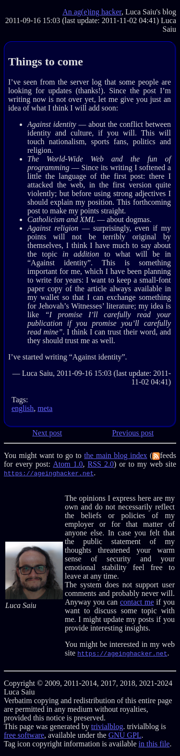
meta (44, 408)
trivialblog (107, 726)
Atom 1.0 (68, 464)
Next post (47, 433)
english (23, 408)
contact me (137, 602)
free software (24, 735)
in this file (154, 744)
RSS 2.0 (101, 464)
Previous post (133, 433)
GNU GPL (125, 735)
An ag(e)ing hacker (91, 12)
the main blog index (115, 455)
